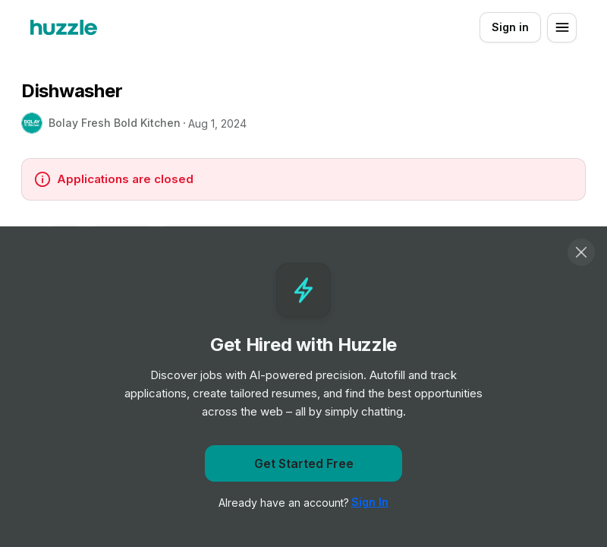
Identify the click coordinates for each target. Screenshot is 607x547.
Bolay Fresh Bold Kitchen (115, 122)
